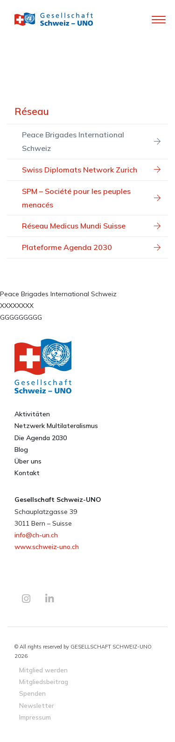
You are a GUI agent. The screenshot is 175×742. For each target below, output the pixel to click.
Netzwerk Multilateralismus (56, 425)
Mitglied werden (43, 670)
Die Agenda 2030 (40, 438)
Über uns (28, 461)
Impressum (35, 717)
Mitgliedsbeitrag (43, 681)
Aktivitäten (32, 414)
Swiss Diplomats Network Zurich (91, 169)
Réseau (31, 111)
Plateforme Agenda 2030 (91, 247)
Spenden (32, 693)
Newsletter (36, 705)
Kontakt (27, 473)
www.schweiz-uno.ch (46, 546)
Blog (21, 449)
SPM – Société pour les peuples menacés (91, 197)
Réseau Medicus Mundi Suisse (91, 225)
